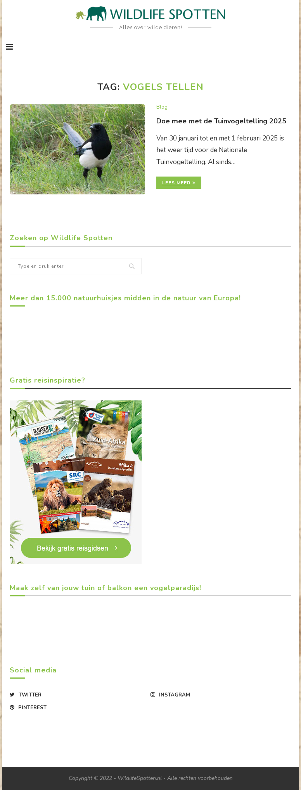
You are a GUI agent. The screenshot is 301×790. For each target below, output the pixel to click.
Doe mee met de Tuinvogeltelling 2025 (221, 121)
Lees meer (178, 183)
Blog (162, 107)
